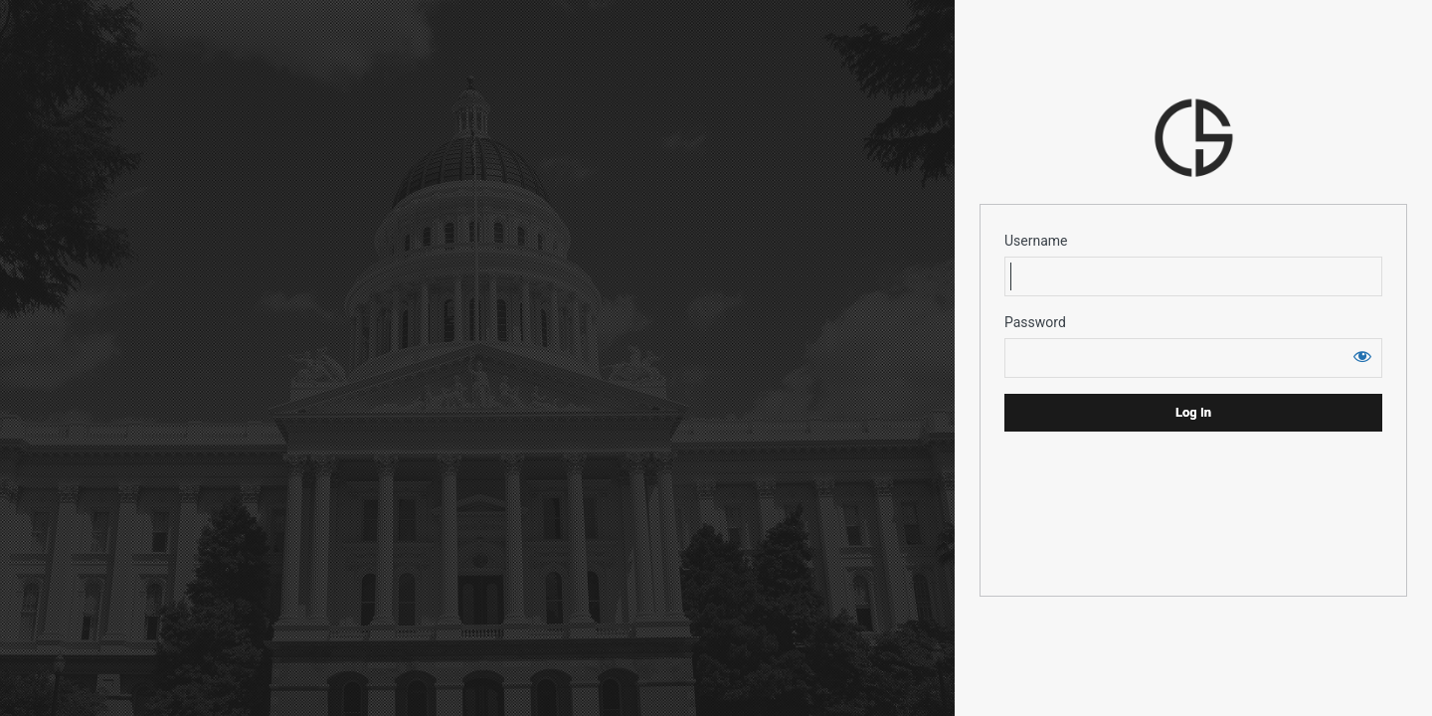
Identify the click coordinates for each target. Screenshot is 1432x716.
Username (1036, 241)
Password (1035, 322)
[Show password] (1362, 356)
